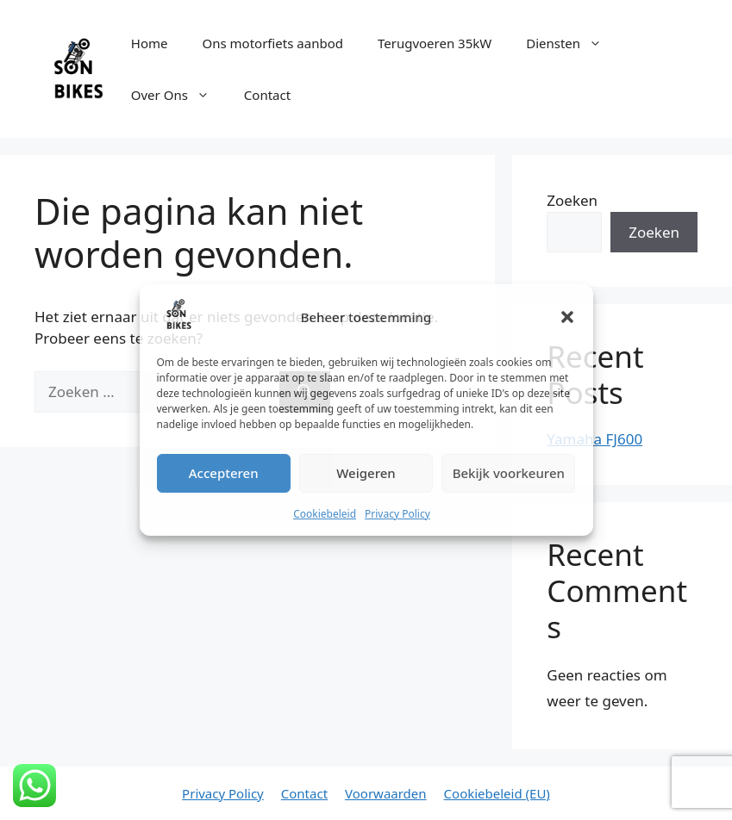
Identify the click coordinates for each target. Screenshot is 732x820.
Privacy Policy (397, 513)
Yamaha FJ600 (594, 439)
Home (149, 43)
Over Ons (179, 95)
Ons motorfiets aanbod (272, 43)
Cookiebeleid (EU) (497, 793)
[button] (567, 317)
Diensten (572, 43)
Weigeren (365, 472)
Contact (267, 94)
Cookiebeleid (324, 513)
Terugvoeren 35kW (434, 43)
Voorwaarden (386, 793)
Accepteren (224, 472)
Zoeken (572, 200)
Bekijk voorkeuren (509, 472)
